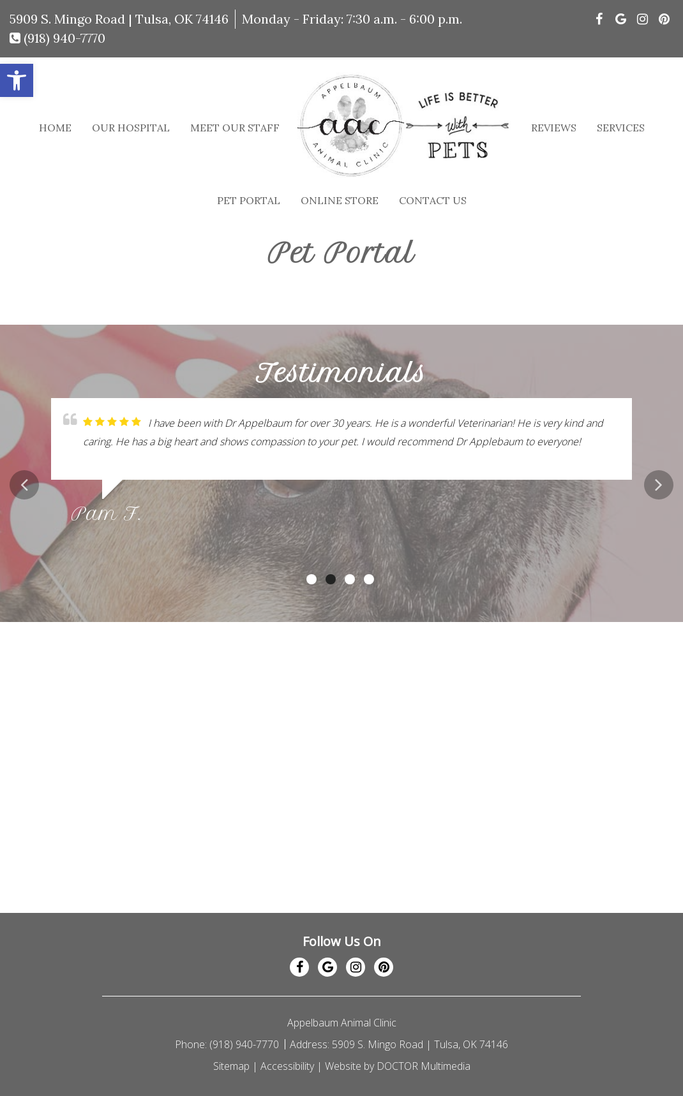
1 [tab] (311, 579)
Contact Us (433, 200)
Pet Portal (248, 200)
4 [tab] (369, 579)
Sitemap (231, 1066)
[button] (16, 80)
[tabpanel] (341, 466)
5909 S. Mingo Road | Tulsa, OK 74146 (119, 19)
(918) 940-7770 (57, 38)
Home (55, 127)
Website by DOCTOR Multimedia (397, 1066)
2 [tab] (331, 579)
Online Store (340, 200)
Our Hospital (131, 127)
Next (658, 485)
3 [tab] (350, 579)
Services (621, 127)
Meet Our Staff (235, 127)
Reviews (553, 127)
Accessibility (287, 1066)
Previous (24, 485)
